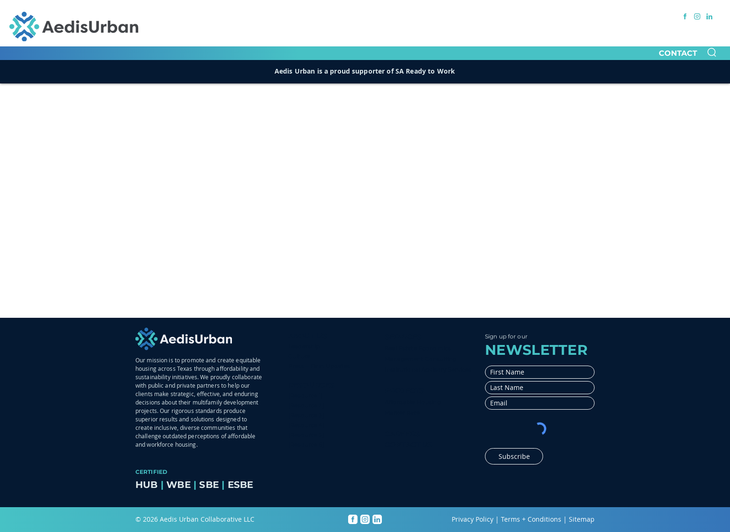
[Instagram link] (697, 16)
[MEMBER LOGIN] (596, 16)
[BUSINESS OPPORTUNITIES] (515, 16)
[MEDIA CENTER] (435, 16)
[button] (712, 52)
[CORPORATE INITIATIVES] (357, 16)
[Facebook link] (685, 16)
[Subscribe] (514, 456)
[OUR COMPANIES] (278, 16)
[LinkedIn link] (709, 16)
